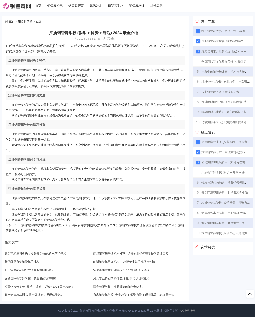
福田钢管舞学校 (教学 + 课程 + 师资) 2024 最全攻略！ (39, 286)
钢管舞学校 (115, 5)
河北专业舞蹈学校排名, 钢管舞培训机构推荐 (121, 278)
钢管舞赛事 (76, 5)
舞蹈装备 (96, 5)
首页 (38, 5)
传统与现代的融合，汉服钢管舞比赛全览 (227, 182)
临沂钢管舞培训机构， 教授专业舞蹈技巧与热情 (124, 261)
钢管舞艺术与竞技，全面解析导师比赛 (226, 212)
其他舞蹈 (156, 5)
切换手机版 (171, 310)
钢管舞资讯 (55, 5)
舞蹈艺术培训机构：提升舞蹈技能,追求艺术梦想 (35, 253)
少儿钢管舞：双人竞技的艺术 (220, 91)
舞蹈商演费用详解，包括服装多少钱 (224, 192)
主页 (12, 21)
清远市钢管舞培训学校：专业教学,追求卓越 (121, 270)
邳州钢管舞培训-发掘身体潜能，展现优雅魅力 (34, 294)
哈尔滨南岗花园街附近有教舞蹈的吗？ (29, 270)
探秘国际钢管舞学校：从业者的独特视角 (31, 278)
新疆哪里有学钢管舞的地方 (22, 261)
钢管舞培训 (136, 5)
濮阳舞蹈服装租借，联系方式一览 (223, 223)
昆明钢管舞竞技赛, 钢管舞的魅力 (222, 41)
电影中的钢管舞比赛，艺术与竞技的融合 (227, 71)
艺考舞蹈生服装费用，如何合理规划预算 (227, 162)
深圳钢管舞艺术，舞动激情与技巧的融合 (227, 152)
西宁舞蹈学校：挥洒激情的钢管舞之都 (118, 286)
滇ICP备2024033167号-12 (137, 310)
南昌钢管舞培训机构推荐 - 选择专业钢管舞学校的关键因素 (130, 253)
